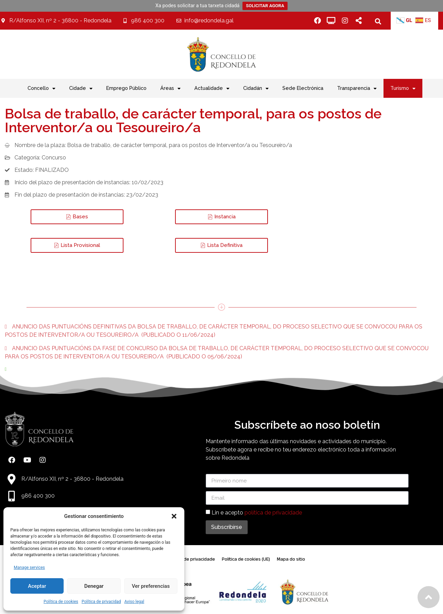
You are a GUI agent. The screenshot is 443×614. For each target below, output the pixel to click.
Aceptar (37, 586)
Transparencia (357, 88)
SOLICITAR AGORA (265, 5)
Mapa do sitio (291, 559)
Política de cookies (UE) (246, 559)
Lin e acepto (257, 512)
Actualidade (211, 88)
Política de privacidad (101, 601)
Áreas (170, 88)
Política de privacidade (191, 559)
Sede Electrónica (302, 88)
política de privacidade (273, 512)
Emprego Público (126, 88)
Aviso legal (134, 601)
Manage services (29, 567)
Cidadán (256, 88)
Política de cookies (61, 601)
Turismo (402, 88)
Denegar (94, 586)
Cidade (81, 88)
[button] (174, 516)
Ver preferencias (151, 586)
